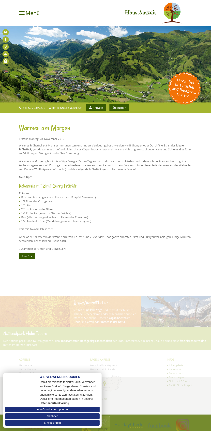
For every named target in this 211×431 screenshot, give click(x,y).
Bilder (5, 32)
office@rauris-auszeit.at (67, 108)
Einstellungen (52, 422)
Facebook (5, 39)
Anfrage (98, 108)
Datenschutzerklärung (54, 403)
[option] (105, 64)
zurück (28, 256)
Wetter (5, 54)
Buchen (121, 108)
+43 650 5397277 (34, 108)
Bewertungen (5, 61)
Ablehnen (52, 416)
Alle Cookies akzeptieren (52, 409)
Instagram (5, 47)
